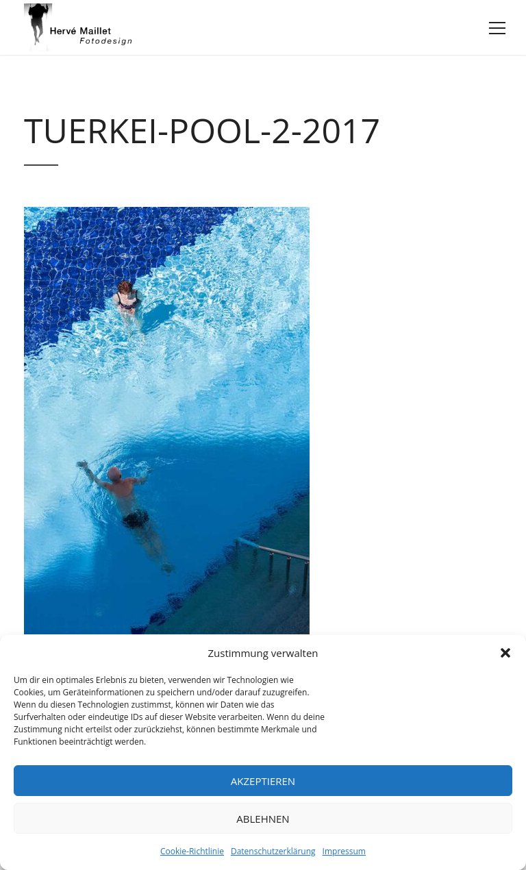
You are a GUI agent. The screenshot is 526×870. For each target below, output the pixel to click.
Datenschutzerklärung (273, 851)
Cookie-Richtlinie (192, 851)
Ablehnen (262, 818)
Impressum (344, 851)
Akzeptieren (263, 781)
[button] (505, 653)
